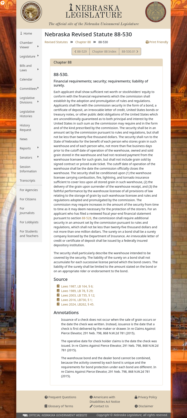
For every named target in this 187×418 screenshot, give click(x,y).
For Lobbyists (29, 222)
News (23, 139)
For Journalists (27, 210)
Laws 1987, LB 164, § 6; (77, 286)
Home (27, 33)
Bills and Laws (29, 68)
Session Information (28, 169)
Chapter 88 (83, 42)
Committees (29, 88)
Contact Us (99, 406)
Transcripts (27, 180)
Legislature (29, 56)
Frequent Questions (60, 397)
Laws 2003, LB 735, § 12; (78, 295)
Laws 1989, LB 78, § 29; (77, 291)
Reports (29, 148)
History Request (25, 127)
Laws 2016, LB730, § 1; (76, 300)
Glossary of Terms (59, 406)
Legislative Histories (27, 113)
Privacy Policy (146, 397)
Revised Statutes (56, 42)
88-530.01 (130, 52)
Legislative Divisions (29, 100)
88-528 (87, 218)
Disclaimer (144, 406)
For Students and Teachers (29, 233)
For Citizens (28, 199)
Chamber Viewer (29, 45)
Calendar (26, 79)
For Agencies (29, 190)
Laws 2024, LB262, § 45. (77, 304)
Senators (29, 157)
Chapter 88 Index (104, 51)
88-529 (80, 52)
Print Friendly (157, 42)
